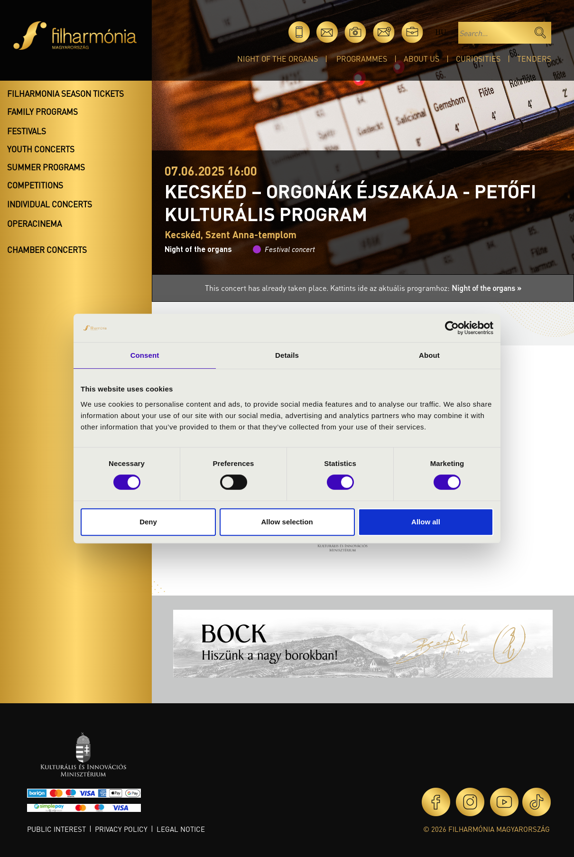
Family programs (42, 111)
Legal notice (181, 829)
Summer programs (46, 167)
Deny (148, 522)
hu (440, 32)
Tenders (534, 59)
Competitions (35, 185)
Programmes (361, 59)
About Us (421, 59)
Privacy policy (121, 829)
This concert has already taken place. (267, 288)
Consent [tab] (144, 355)
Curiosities (478, 59)
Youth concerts (40, 149)
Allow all (425, 522)
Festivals (26, 131)
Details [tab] (287, 355)
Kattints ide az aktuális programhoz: (425, 288)
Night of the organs (277, 59)
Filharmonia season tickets (65, 93)
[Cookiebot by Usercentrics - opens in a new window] (451, 328)
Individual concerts (49, 204)
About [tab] (429, 355)
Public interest (56, 829)
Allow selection (287, 522)
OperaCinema (34, 223)
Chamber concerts (47, 249)
